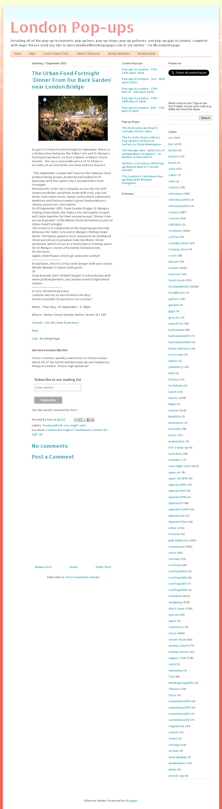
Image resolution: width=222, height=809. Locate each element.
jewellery (175, 367)
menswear (175, 422)
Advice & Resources (88, 53)
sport (172, 621)
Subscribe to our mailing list (57, 380)
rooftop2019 (177, 590)
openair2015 (177, 484)
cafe (171, 168)
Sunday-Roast (178, 652)
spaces (173, 614)
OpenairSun (176, 515)
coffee (173, 237)
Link (35, 338)
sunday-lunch (178, 645)
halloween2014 (179, 342)
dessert (174, 261)
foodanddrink (53, 425)
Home (17, 53)
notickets (175, 453)
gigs (171, 311)
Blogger (131, 800)
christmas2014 (179, 206)
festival (174, 274)
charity (173, 187)
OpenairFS (175, 503)
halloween (176, 330)
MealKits (174, 416)
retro (172, 552)
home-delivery (179, 348)
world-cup (176, 775)
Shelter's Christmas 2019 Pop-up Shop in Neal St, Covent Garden (143, 167)
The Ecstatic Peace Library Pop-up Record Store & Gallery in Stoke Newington (141, 141)
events (173, 268)
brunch (173, 156)
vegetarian (176, 726)
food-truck (176, 280)
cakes (172, 175)
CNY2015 (174, 224)
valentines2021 (179, 720)
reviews (174, 559)
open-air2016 (178, 478)
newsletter (176, 441)
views (172, 738)
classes (173, 218)
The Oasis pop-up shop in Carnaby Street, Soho (139, 129)
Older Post (103, 567)
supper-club (177, 658)
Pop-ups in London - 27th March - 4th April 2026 (139, 90)
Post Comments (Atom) (82, 577)
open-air (174, 472)
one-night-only (75, 425)
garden (173, 305)
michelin (174, 428)
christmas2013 (178, 199)
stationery (176, 627)
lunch (172, 391)
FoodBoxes (176, 292)
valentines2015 (179, 707)
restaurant (176, 546)
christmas (175, 193)
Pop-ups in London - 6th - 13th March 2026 (143, 109)
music (172, 435)
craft (172, 255)
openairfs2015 (178, 509)
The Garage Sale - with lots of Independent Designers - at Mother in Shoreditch (143, 154)
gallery (173, 299)
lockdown (175, 385)
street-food (177, 639)
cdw (171, 181)
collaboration (178, 243)
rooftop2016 (177, 577)
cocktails (175, 230)
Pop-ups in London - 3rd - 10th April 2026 (143, 80)
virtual (173, 750)
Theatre (174, 689)
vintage (174, 744)
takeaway (175, 670)
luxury (173, 398)
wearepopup (177, 757)
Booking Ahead (146, 53)
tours (172, 695)
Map (35, 330)
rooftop (174, 565)
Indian (172, 360)
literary (174, 379)
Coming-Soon (178, 249)
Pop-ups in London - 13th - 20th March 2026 (140, 99)
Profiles (174, 534)
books (172, 150)
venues (173, 732)
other (172, 528)
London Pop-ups (72, 26)
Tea (171, 676)
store (172, 633)
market (173, 410)
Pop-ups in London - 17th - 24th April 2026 (140, 71)
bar (170, 144)
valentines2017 (179, 713)
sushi (172, 664)
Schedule (175, 596)
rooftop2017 (177, 583)
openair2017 (177, 490)
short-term (176, 608)
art (170, 137)
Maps (32, 53)
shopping (175, 602)
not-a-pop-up (178, 447)
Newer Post (43, 567)
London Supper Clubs (56, 53)
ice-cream (175, 354)
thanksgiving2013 (181, 682)
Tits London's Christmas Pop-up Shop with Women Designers (143, 180)
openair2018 (177, 497)
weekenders (177, 763)
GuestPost (175, 323)
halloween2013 (179, 336)
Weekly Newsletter (119, 53)
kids (171, 373)
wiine (172, 769)
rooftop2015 (177, 571)
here (75, 322)
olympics (175, 459)
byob (172, 162)
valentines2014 (179, 701)
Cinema (173, 212)
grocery (174, 317)
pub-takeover (178, 540)
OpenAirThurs (178, 521)
